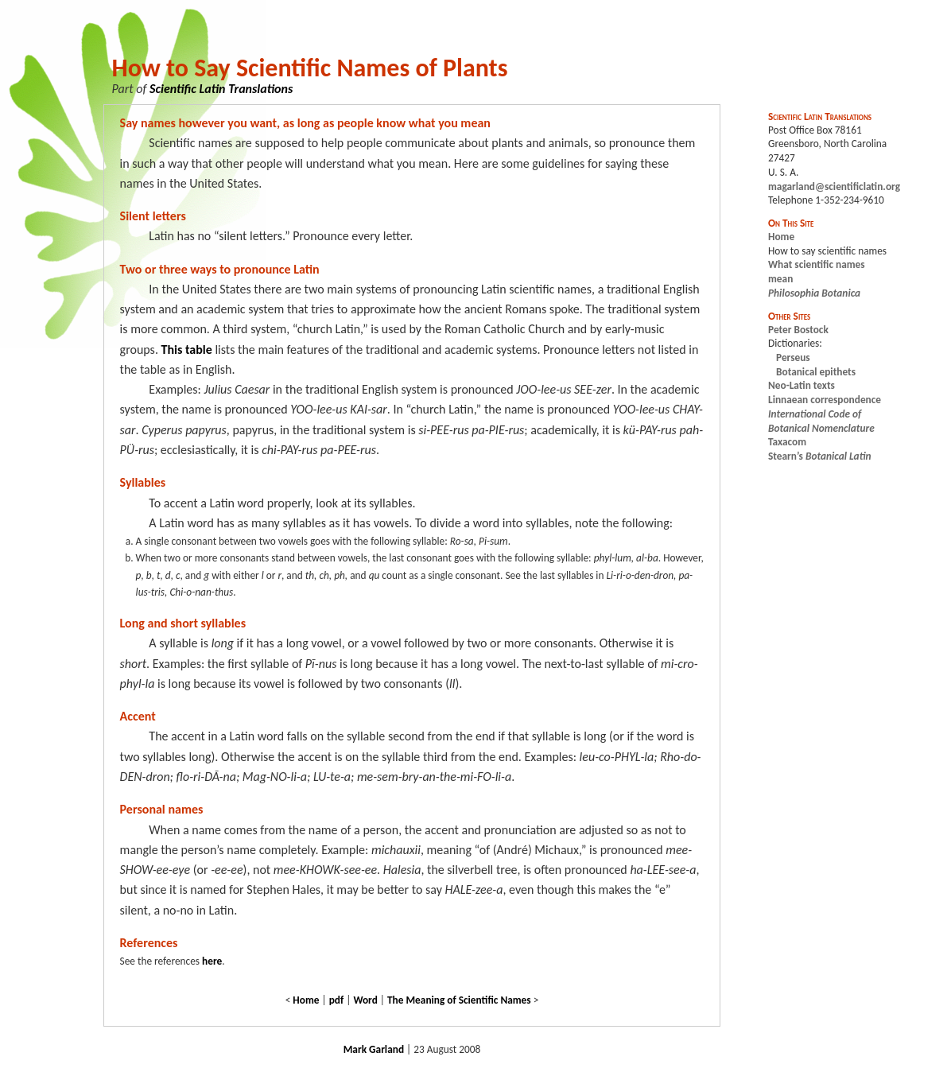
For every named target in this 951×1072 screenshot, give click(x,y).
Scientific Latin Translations (221, 88)
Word (365, 1000)
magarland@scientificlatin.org (834, 186)
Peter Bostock (798, 329)
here (212, 961)
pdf (336, 1000)
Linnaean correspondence (824, 399)
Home (306, 1000)
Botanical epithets (816, 372)
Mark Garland (374, 1049)
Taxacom (787, 442)
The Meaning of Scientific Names (459, 1000)
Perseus (793, 357)
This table (186, 349)
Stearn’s (819, 456)
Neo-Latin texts (801, 385)
